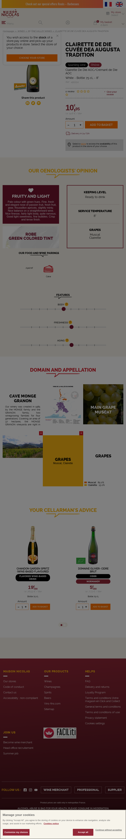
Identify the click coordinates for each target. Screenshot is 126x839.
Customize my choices (16, 832)
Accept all (83, 832)
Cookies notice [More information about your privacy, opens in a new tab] (51, 823)
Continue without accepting (108, 830)
